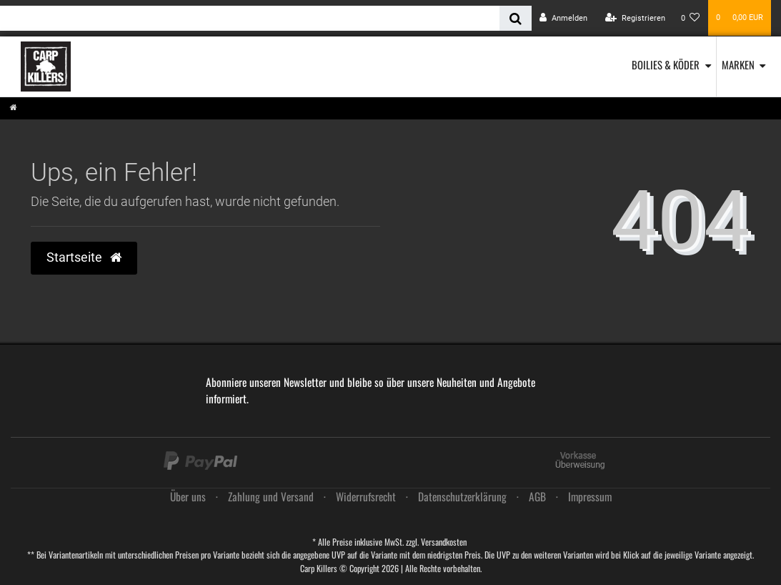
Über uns (188, 496)
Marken (738, 64)
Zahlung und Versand (271, 496)
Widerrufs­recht (366, 496)
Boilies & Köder (666, 64)
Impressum (590, 496)
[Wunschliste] (690, 18)
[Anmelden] (563, 18)
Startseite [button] (83, 257)
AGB (537, 496)
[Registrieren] (635, 18)
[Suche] (515, 18)
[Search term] (249, 18)
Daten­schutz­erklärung (462, 496)
